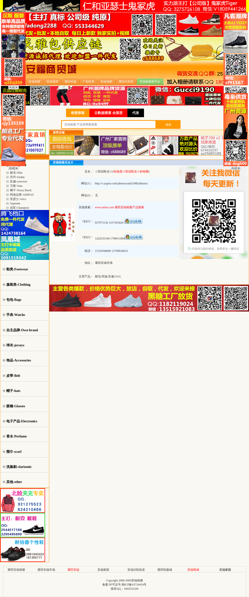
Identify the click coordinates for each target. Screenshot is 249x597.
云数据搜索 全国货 (108, 113)
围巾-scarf (13, 452)
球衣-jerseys (15, 345)
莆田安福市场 (46, 569)
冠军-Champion (19, 207)
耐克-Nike (16, 172)
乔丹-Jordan (17, 177)
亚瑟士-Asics (18, 199)
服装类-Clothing (18, 284)
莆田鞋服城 (164, 569)
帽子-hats (13, 391)
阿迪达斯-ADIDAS (22, 194)
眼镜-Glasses (15, 406)
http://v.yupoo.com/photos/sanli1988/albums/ (121, 183)
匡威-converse (18, 181)
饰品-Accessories (18, 360)
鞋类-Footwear (17, 269)
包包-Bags (13, 300)
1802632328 (131, 588)
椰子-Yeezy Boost (20, 190)
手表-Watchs (15, 315)
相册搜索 (78, 113)
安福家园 (103, 569)
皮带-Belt (13, 376)
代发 (135, 113)
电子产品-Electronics (21, 421)
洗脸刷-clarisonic (19, 467)
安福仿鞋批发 (136, 569)
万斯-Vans (16, 186)
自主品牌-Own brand (22, 330)
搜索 (168, 124)
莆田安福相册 (16, 569)
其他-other (14, 482)
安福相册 (137, 580)
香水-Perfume (16, 436)
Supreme (15, 203)
